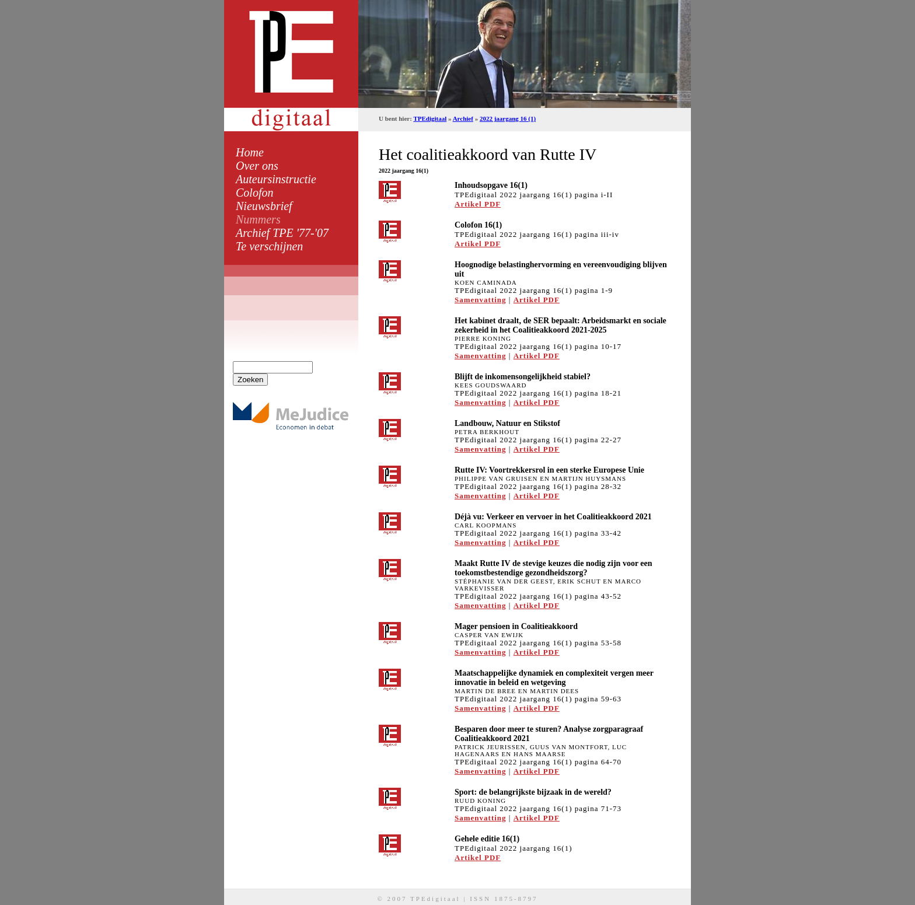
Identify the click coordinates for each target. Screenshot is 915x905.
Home (250, 152)
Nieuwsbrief (264, 206)
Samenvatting (481, 299)
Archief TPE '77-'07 (282, 232)
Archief (463, 118)
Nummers (258, 219)
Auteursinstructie (276, 179)
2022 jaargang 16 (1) (508, 118)
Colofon (254, 192)
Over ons (257, 165)
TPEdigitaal (429, 118)
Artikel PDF (478, 204)
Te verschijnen (269, 246)
